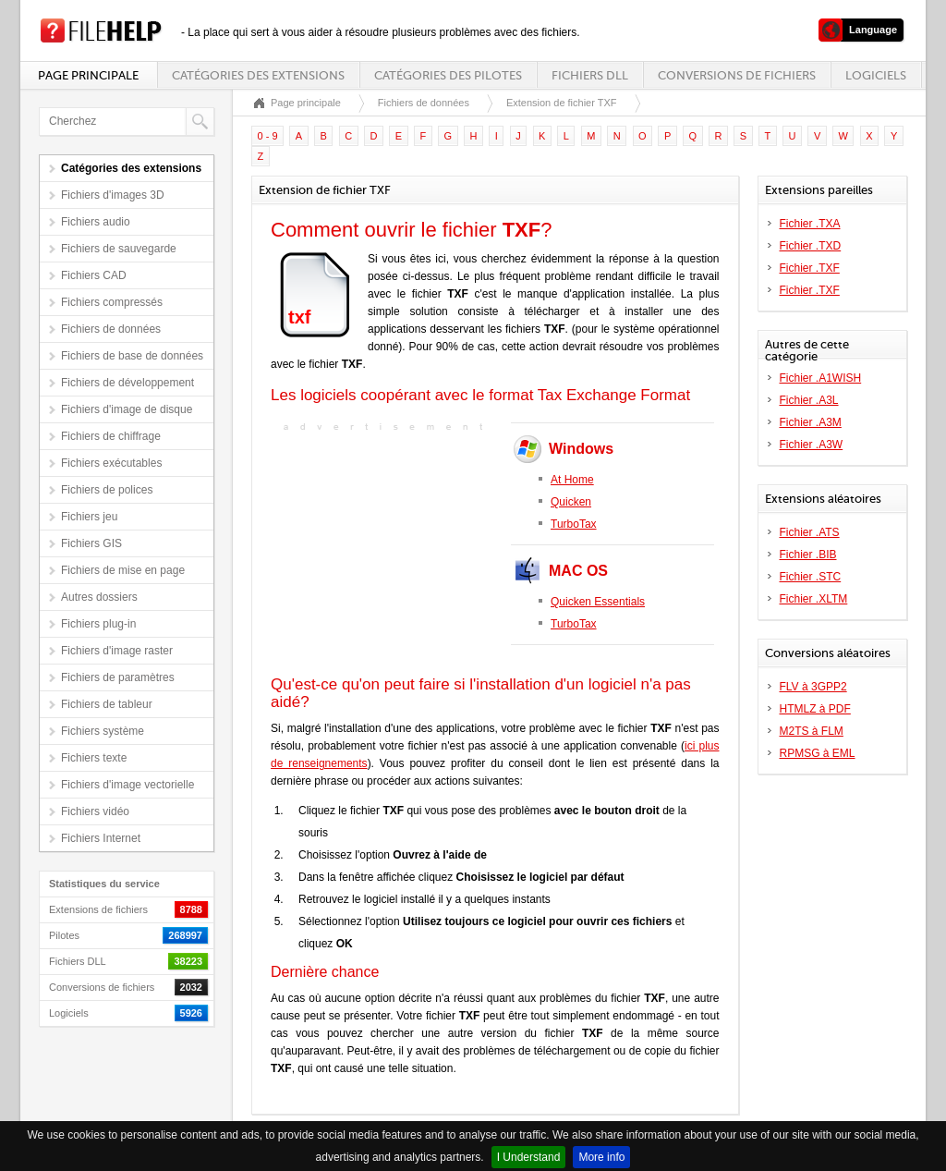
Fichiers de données (111, 329)
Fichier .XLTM (814, 598)
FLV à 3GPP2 (813, 686)
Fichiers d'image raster (117, 650)
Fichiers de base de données (132, 355)
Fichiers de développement (127, 382)
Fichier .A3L (809, 400)
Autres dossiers (99, 597)
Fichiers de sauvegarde (118, 248)
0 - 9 (268, 135)
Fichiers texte (94, 757)
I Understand (529, 1157)
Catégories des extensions (258, 75)
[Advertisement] (386, 551)
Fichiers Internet (100, 838)
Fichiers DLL (590, 75)
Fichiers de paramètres (118, 677)
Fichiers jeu (89, 516)
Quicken (571, 501)
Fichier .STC (811, 576)
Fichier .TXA (810, 223)
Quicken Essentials (598, 601)
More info (601, 1157)
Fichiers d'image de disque (126, 409)
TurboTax (574, 524)
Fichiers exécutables (111, 463)
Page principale (88, 75)
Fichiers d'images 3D (112, 195)
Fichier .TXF (810, 268)
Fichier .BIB (808, 554)
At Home (572, 479)
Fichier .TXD (811, 245)
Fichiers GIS (91, 543)
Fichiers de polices (106, 489)
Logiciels (875, 75)
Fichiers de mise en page (123, 570)
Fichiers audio (95, 221)
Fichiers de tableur (106, 704)
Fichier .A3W (811, 444)
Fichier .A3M (811, 422)
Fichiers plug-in (98, 623)
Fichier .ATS (810, 532)
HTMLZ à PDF (815, 708)
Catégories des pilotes (448, 75)
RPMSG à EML (817, 753)
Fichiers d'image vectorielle (127, 784)
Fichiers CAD (94, 275)
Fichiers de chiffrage (111, 436)
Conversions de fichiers (737, 75)
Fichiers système (102, 731)
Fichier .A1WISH (821, 378)
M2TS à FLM (811, 731)
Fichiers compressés (112, 302)
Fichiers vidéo (95, 811)
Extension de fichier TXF (561, 102)
